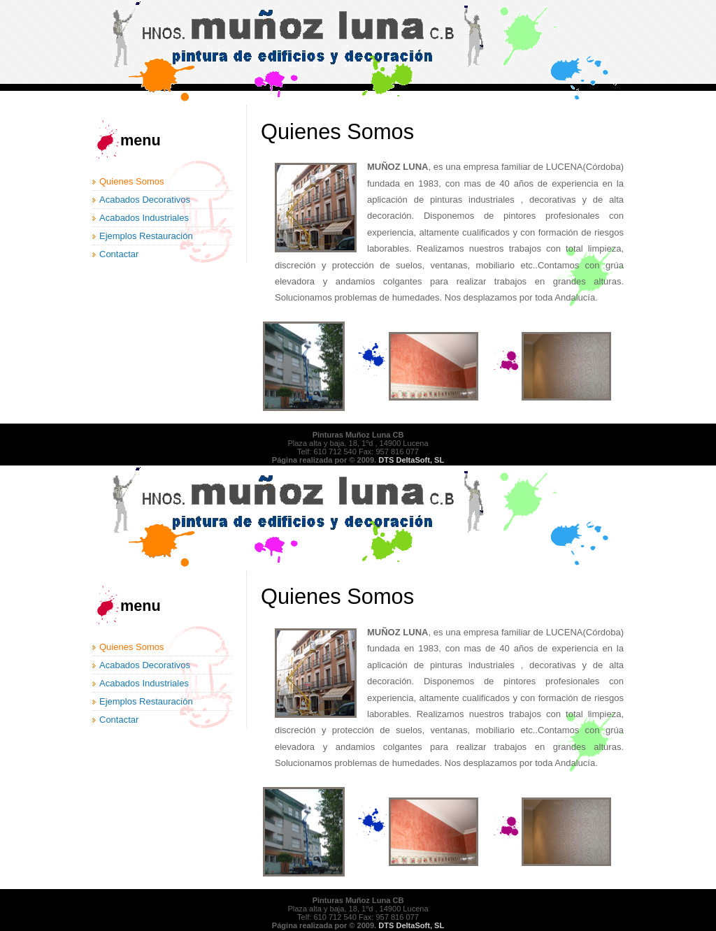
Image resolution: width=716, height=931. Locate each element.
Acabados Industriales (144, 217)
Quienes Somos (131, 181)
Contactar (118, 254)
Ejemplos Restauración (146, 236)
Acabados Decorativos (144, 199)
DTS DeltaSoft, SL (411, 460)
